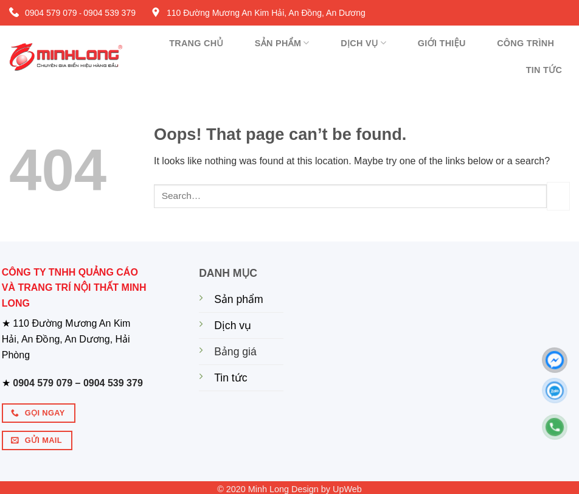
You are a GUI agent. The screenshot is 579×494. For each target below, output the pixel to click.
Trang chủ (196, 43)
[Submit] (558, 196)
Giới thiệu (442, 43)
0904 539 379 (109, 13)
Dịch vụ (363, 43)
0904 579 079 (51, 13)
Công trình (525, 43)
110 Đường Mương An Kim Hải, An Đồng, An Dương (266, 13)
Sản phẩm (282, 43)
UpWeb (347, 489)
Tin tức (544, 70)
